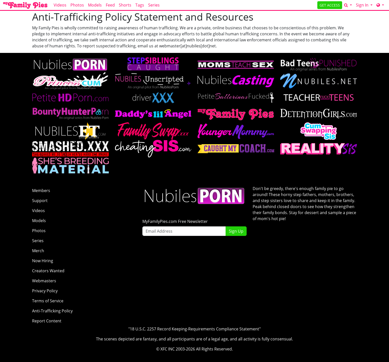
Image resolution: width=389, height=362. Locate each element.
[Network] (380, 5)
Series (154, 5)
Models (95, 5)
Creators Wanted (48, 271)
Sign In (362, 5)
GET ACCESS (330, 5)
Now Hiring (42, 260)
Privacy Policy (45, 291)
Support (40, 200)
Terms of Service (47, 301)
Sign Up (236, 231)
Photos (77, 5)
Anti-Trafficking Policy (52, 311)
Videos (60, 5)
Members (41, 190)
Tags (139, 5)
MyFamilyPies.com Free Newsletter (175, 221)
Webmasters (44, 281)
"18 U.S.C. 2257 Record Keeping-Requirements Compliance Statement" (194, 329)
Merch (38, 250)
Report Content (46, 321)
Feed (110, 5)
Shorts (125, 5)
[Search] (348, 5)
